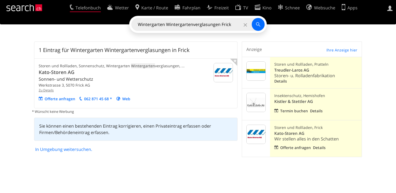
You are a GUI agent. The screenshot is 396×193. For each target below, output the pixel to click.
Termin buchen (294, 110)
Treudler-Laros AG (291, 70)
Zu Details (46, 90)
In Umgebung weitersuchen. (63, 149)
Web (126, 98)
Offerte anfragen (60, 98)
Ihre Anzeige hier (341, 50)
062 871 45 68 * (98, 98)
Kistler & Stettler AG (293, 101)
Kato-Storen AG (56, 72)
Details (280, 81)
